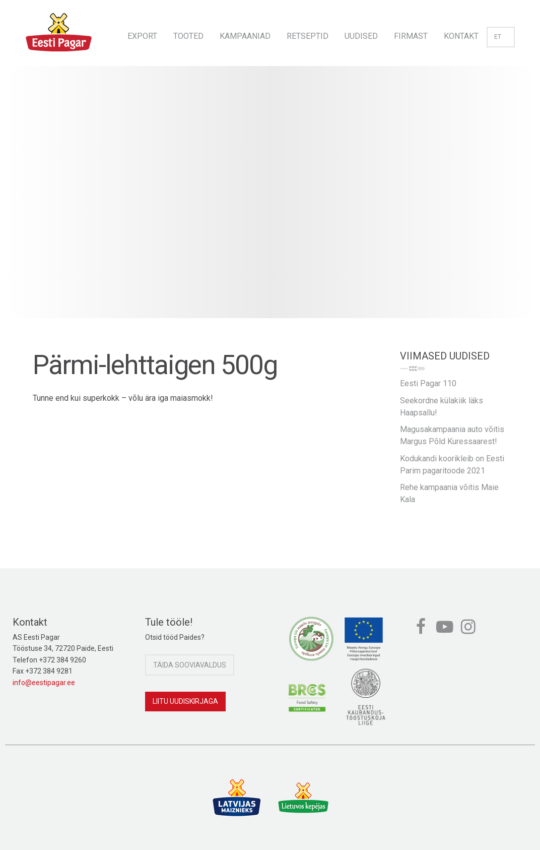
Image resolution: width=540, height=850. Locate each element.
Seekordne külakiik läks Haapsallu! (441, 406)
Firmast (411, 36)
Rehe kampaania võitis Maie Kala (449, 493)
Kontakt (461, 36)
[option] (270, 202)
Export (142, 36)
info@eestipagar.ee (44, 683)
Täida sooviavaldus (189, 665)
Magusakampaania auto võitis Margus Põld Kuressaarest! (452, 435)
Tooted (188, 36)
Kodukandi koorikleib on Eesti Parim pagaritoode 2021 (452, 464)
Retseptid (307, 36)
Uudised (361, 36)
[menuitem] (142, 33)
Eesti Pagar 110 (428, 383)
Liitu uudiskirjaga (185, 701)
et (500, 36)
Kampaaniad (245, 36)
